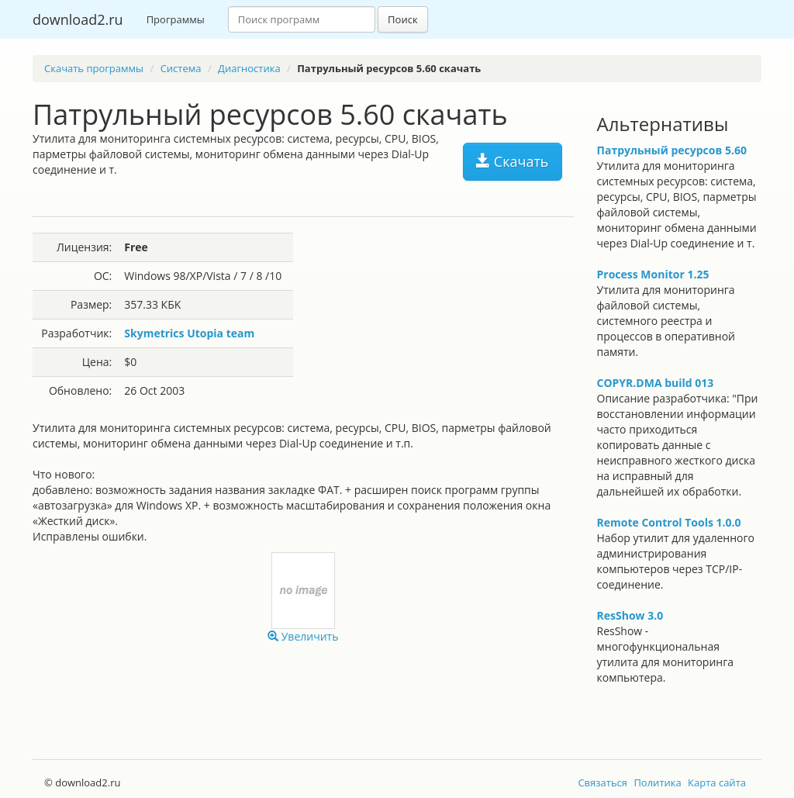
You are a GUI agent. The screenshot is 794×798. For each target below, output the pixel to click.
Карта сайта (717, 782)
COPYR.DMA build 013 (655, 382)
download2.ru (78, 19)
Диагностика (249, 68)
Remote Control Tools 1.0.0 (669, 522)
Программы (176, 19)
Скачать (512, 161)
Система (181, 68)
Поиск (403, 19)
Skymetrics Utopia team (189, 333)
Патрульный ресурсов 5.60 (672, 150)
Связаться (602, 782)
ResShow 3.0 (630, 615)
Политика (657, 782)
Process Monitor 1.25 (653, 274)
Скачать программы (93, 68)
